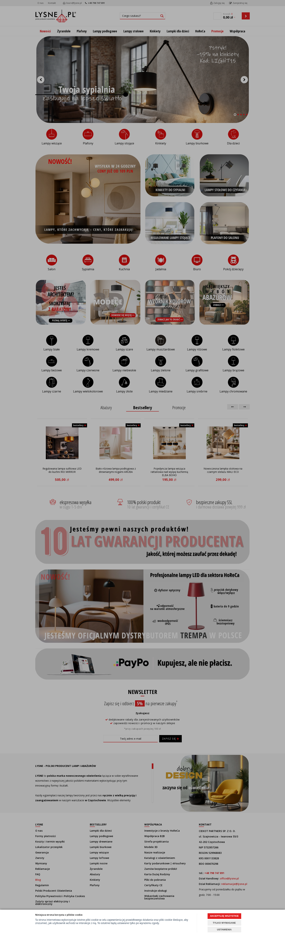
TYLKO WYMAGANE (224, 922)
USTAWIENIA (224, 929)
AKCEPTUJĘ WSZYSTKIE (224, 916)
